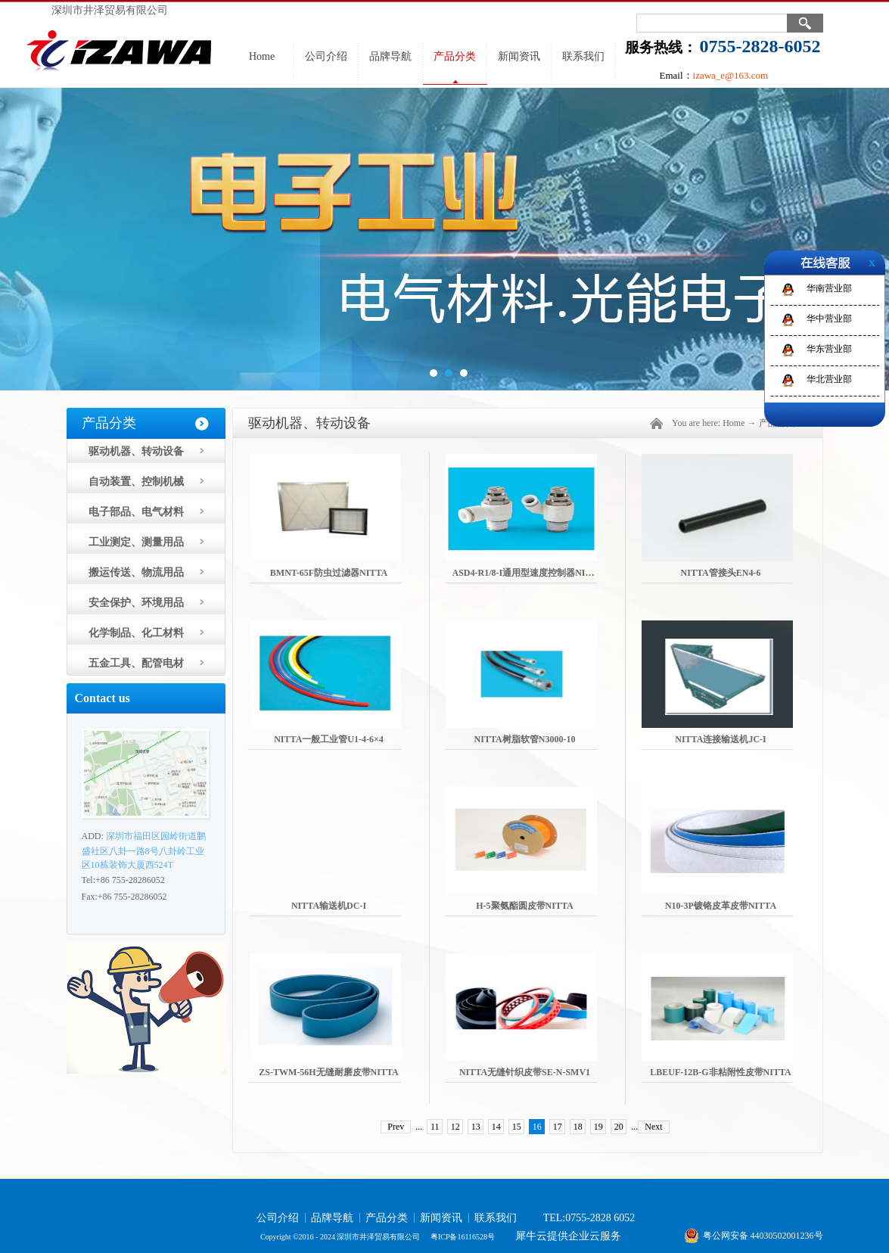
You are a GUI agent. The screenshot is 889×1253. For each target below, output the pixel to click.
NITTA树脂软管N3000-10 (525, 739)
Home (262, 56)
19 (598, 1126)
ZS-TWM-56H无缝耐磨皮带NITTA (328, 1072)
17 (557, 1126)
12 (455, 1126)
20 (618, 1126)
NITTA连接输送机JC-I (720, 739)
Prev (395, 1126)
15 (516, 1126)
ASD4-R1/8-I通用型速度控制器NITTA (528, 572)
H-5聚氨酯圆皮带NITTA (524, 905)
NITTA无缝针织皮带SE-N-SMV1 (524, 1072)
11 (435, 1126)
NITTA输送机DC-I (328, 905)
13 (475, 1126)
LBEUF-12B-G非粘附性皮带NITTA (720, 1072)
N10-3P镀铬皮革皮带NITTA (720, 905)
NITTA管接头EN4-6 (721, 572)
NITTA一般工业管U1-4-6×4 (329, 739)
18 (578, 1126)
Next (653, 1126)
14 (496, 1126)
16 (537, 1126)
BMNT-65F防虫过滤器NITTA (328, 572)
